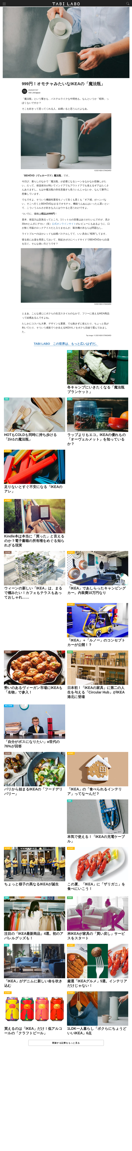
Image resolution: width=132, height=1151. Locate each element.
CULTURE (7, 553)
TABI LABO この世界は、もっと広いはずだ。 (66, 344)
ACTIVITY (7, 452)
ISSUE (70, 653)
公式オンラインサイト (64, 224)
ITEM (69, 352)
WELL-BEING (8, 706)
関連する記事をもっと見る (66, 1043)
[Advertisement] (66, 1102)
